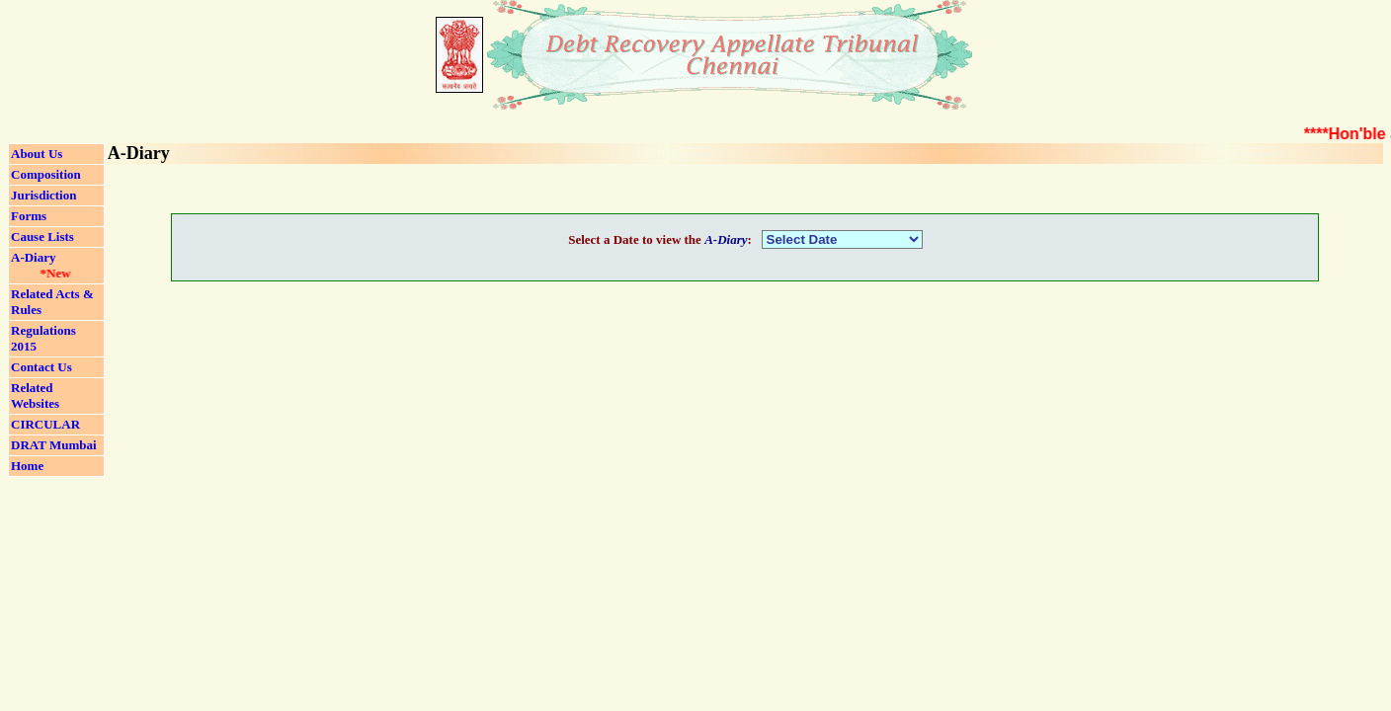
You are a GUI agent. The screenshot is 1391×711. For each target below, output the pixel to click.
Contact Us (41, 366)
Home (27, 465)
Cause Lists (42, 236)
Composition (46, 174)
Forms (28, 215)
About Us (36, 153)
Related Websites (35, 395)
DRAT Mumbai (54, 444)
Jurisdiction (43, 195)
